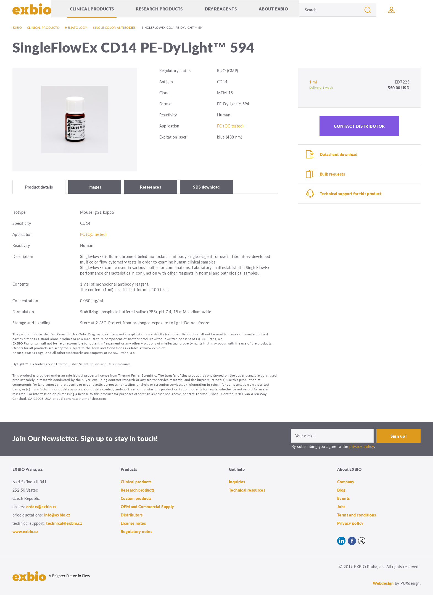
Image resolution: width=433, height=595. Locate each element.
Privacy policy (350, 523)
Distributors (132, 515)
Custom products (136, 498)
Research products (159, 9)
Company (346, 481)
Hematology (76, 27)
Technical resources (247, 490)
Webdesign (383, 583)
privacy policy (361, 446)
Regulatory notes (136, 531)
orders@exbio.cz (41, 506)
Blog (341, 490)
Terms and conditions (356, 515)
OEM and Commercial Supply (147, 506)
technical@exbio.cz (64, 523)
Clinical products (92, 9)
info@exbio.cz (57, 515)
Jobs (341, 506)
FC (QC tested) (230, 126)
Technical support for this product (350, 193)
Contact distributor (359, 126)
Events (343, 498)
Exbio (17, 27)
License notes (133, 523)
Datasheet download (339, 154)
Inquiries (237, 481)
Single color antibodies (114, 27)
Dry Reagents (221, 9)
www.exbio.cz (25, 531)
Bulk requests (332, 174)
